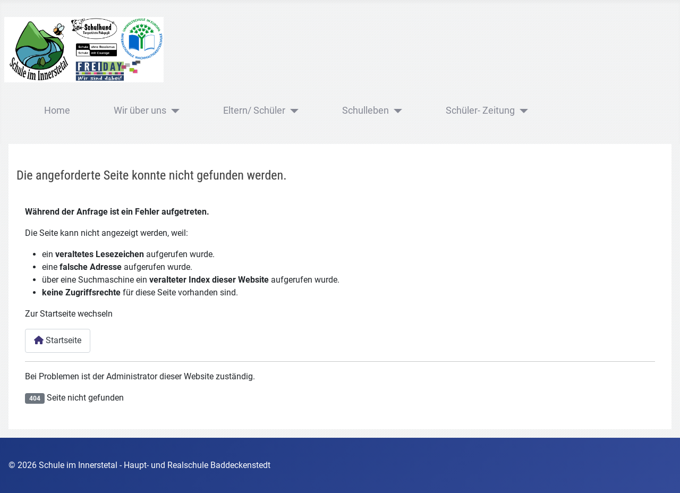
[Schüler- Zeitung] (521, 111)
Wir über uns (140, 110)
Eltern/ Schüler (254, 110)
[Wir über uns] (173, 111)
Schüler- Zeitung (480, 110)
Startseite (57, 340)
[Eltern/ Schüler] (292, 111)
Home (57, 110)
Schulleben (365, 110)
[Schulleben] (395, 111)
